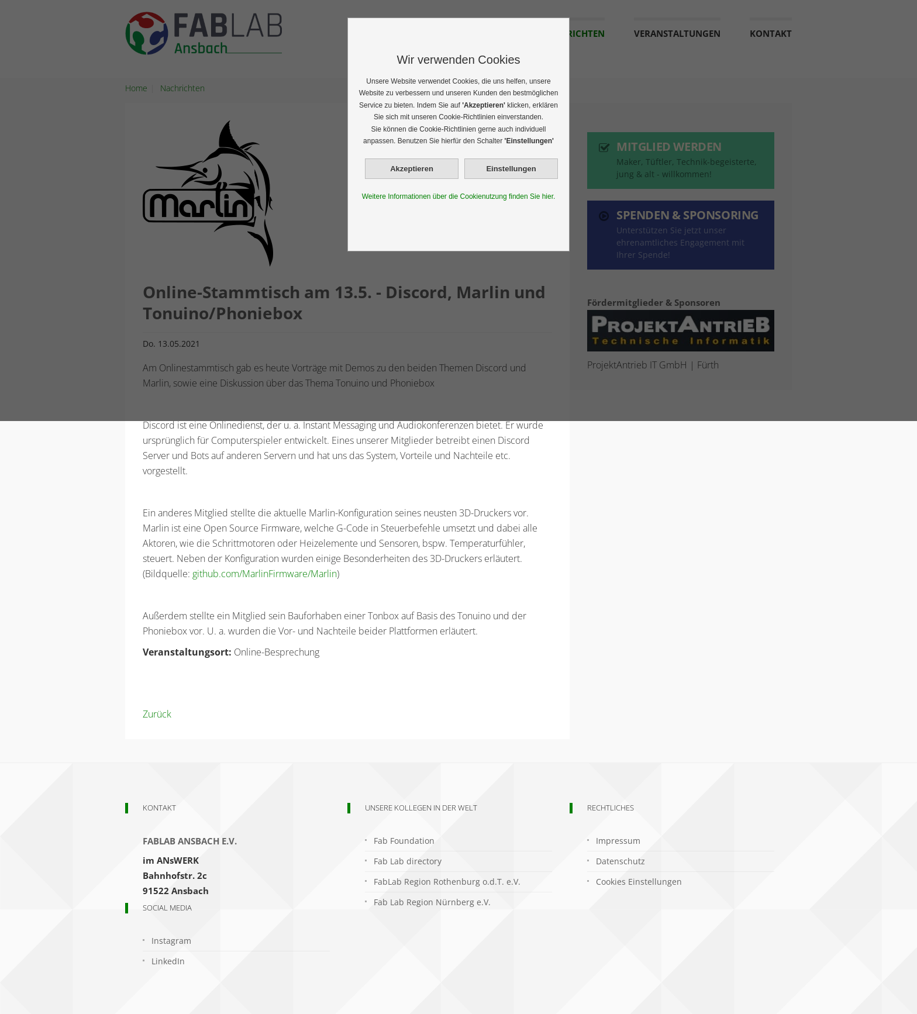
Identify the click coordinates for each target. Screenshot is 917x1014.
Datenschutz (620, 861)
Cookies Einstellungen (639, 881)
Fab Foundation (404, 840)
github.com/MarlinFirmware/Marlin (264, 573)
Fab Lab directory (408, 861)
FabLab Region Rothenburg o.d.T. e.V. (447, 881)
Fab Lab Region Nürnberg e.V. (432, 902)
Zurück (157, 714)
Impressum (618, 840)
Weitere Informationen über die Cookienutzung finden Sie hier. (459, 196)
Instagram (171, 940)
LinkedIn (168, 961)
